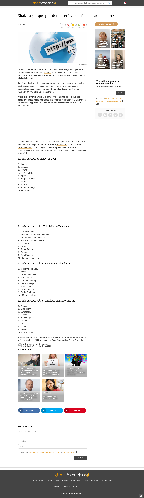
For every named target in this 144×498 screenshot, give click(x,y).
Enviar (80, 458)
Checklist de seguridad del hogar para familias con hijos (118, 64)
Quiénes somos (37, 480)
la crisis (47, 72)
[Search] (109, 3)
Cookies (49, 480)
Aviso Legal (75, 480)
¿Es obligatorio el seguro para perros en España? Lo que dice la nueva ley (102, 62)
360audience (78, 493)
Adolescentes (25, 363)
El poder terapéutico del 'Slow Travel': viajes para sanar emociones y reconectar (118, 41)
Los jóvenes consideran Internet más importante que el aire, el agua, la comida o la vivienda (29, 371)
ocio (70, 97)
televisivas (62, 144)
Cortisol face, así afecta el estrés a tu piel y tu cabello (102, 44)
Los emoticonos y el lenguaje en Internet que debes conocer (51, 373)
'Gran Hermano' (25, 147)
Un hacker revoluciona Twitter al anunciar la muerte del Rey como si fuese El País (29, 397)
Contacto (85, 480)
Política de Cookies (68, 452)
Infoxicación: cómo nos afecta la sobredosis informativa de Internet (76, 372)
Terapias (71, 365)
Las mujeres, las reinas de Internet (50, 397)
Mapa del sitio (106, 480)
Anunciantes (95, 480)
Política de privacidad (61, 480)
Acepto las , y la (48, 452)
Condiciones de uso (53, 452)
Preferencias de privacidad (36, 452)
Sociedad (61, 340)
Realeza (23, 390)
